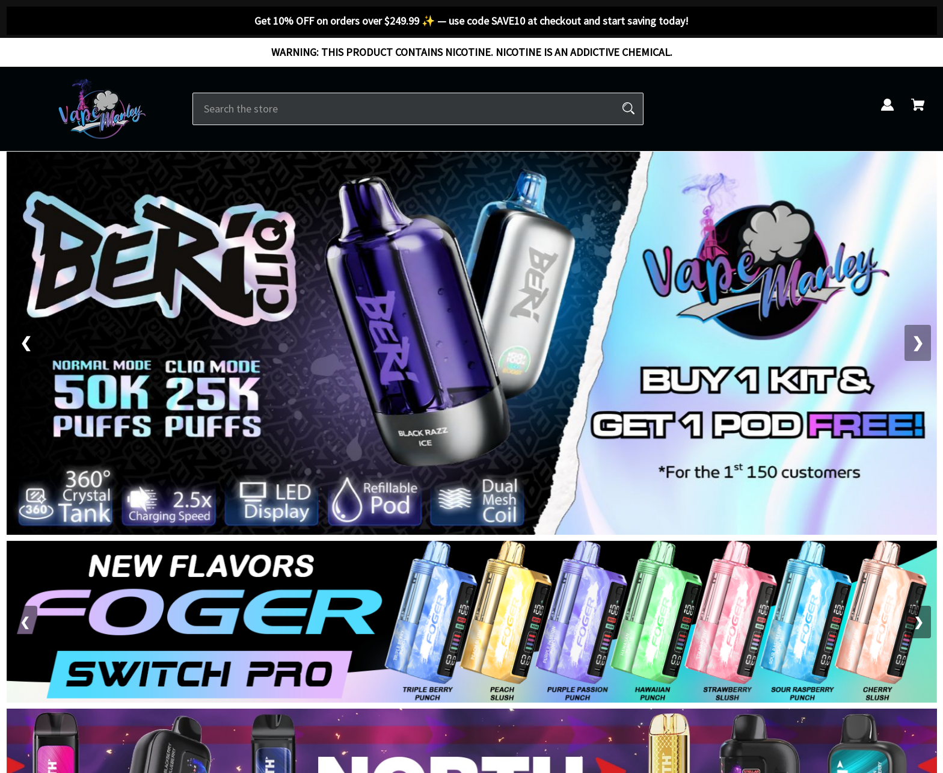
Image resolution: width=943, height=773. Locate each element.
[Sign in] (888, 112)
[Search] (628, 109)
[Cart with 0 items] (918, 112)
